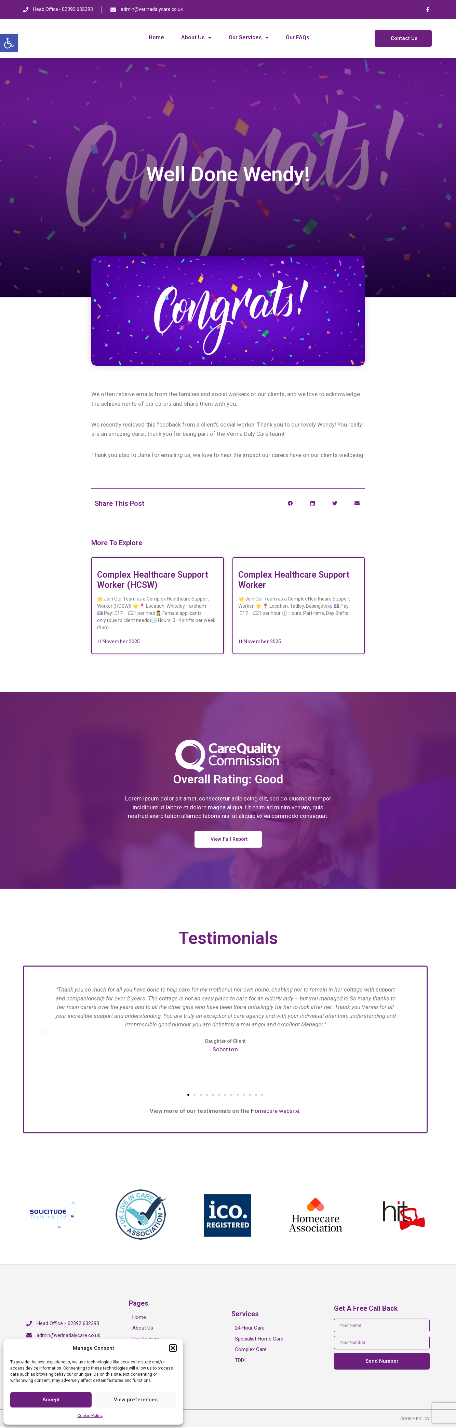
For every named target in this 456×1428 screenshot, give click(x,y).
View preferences (136, 1400)
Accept (51, 1400)
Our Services (249, 37)
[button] (9, 43)
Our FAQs (297, 37)
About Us (196, 37)
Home (156, 37)
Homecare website (275, 1111)
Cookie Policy (90, 1415)
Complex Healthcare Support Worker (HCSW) (152, 580)
